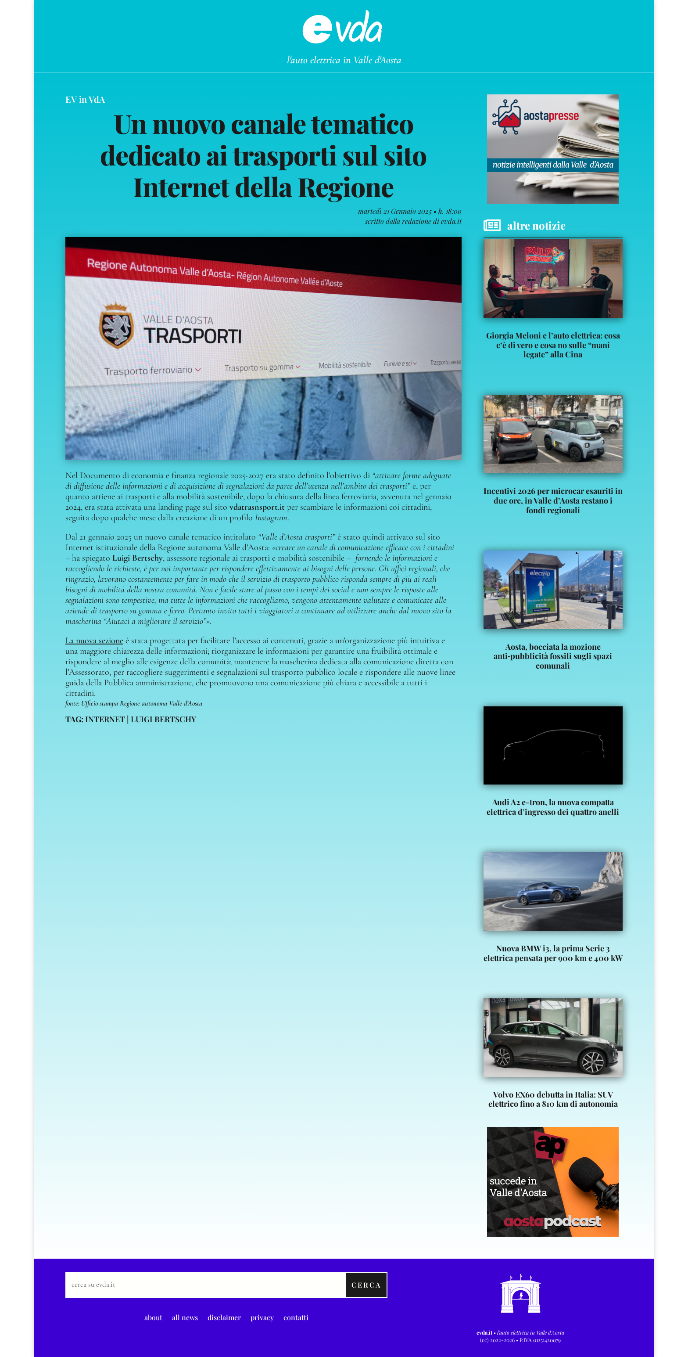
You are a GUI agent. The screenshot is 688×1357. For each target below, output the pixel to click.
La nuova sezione (94, 640)
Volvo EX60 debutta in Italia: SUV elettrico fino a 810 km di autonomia (553, 1099)
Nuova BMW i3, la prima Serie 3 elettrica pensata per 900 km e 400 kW (553, 953)
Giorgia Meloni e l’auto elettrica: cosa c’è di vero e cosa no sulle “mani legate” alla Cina (553, 345)
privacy (262, 1317)
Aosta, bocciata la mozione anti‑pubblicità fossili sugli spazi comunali (553, 656)
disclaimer (224, 1317)
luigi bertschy (163, 719)
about (153, 1317)
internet (105, 719)
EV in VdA (85, 99)
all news (185, 1317)
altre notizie (536, 225)
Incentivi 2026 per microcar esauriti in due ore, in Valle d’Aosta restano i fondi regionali (553, 500)
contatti (295, 1317)
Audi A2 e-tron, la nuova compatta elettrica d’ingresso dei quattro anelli (553, 807)
